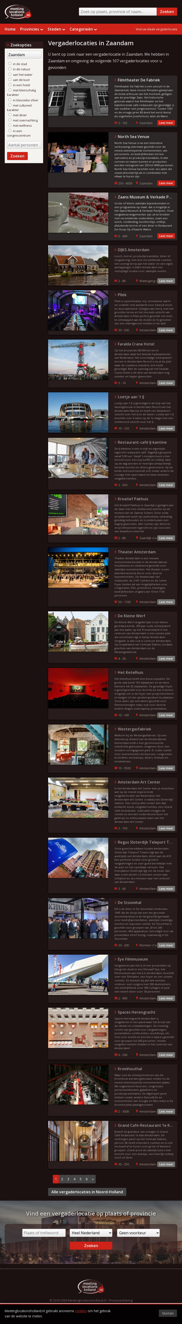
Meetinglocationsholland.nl (87, 1300)
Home (10, 29)
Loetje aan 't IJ (131, 396)
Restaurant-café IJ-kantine (142, 442)
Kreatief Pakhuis (133, 498)
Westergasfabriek (134, 729)
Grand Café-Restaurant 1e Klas (146, 1125)
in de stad (17, 64)
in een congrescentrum (19, 133)
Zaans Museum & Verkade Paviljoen (146, 197)
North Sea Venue (133, 136)
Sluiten (168, 1313)
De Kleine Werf (131, 615)
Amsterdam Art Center (139, 782)
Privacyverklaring (120, 1300)
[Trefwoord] (24, 54)
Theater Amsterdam (137, 552)
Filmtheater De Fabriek (139, 80)
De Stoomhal (129, 902)
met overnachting (23, 120)
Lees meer (166, 123)
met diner (17, 115)
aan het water (20, 74)
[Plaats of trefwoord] (44, 1233)
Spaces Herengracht (136, 1012)
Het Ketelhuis (130, 672)
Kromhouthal (130, 1068)
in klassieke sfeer (23, 100)
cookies (81, 1311)
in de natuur (19, 69)
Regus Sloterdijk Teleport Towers (146, 842)
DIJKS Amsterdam (133, 249)
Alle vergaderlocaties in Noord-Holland (87, 1191)
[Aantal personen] (24, 145)
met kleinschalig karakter (21, 92)
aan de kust (19, 80)
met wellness (20, 125)
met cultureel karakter (19, 107)
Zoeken (167, 11)
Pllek (122, 294)
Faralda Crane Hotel (136, 344)
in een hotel (19, 85)
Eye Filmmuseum (133, 959)
